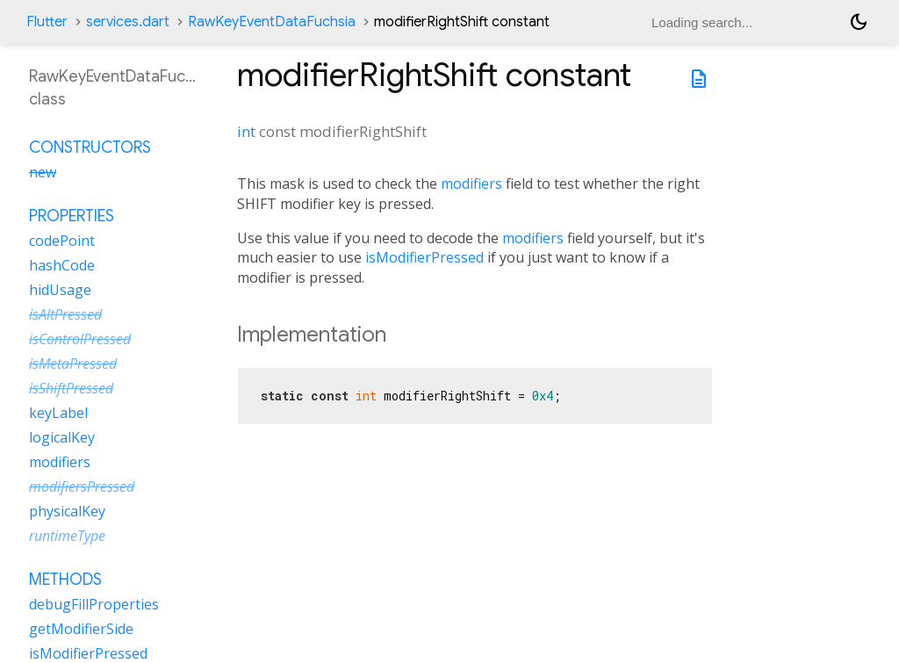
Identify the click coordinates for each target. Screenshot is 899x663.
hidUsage (60, 289)
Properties (71, 216)
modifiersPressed (81, 486)
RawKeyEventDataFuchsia (272, 22)
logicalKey (62, 437)
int (246, 131)
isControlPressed (80, 339)
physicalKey (67, 511)
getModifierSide (81, 628)
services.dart (127, 22)
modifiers (471, 183)
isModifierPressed (424, 257)
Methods (65, 579)
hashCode (62, 265)
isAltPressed (65, 314)
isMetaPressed (73, 363)
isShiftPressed (71, 388)
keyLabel (58, 412)
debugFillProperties (94, 604)
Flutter (47, 22)
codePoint (62, 240)
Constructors (90, 147)
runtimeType (67, 535)
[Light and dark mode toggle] (859, 22)
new (42, 172)
